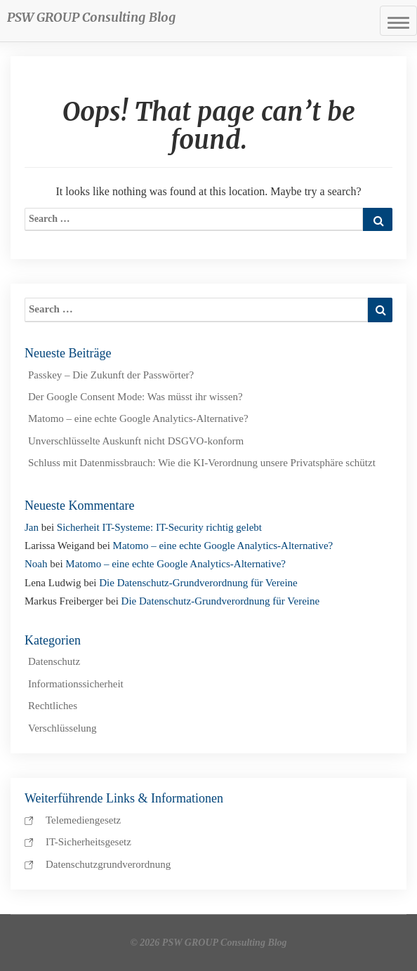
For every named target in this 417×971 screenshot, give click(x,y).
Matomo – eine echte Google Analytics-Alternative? (138, 418)
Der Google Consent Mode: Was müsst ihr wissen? (135, 396)
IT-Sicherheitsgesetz (88, 841)
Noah (36, 563)
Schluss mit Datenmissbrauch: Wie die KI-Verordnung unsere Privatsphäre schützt (202, 462)
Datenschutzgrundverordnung (108, 864)
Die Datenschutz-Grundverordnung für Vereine (198, 582)
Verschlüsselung (62, 728)
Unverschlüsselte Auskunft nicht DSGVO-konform (136, 441)
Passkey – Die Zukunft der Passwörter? (111, 375)
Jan (32, 527)
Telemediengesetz (83, 820)
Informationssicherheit (76, 683)
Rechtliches (52, 705)
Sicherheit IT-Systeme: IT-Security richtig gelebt (159, 527)
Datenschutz (54, 661)
